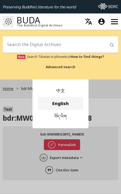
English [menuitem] (60, 103)
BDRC (108, 5)
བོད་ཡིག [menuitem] (60, 116)
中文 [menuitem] (60, 90)
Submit (112, 45)
